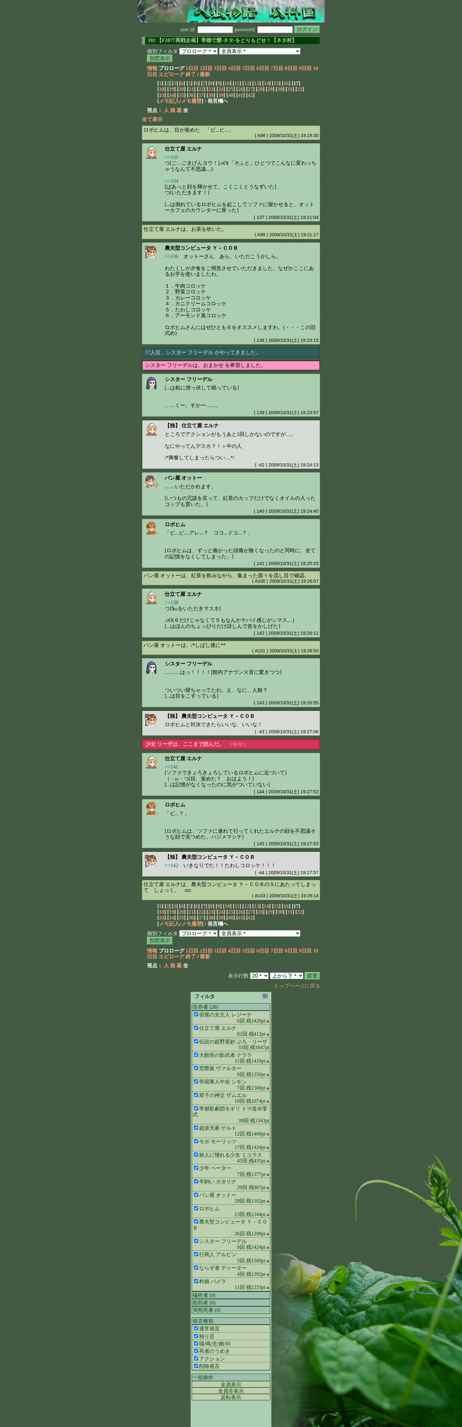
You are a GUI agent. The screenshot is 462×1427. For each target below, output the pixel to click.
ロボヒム (175, 524)
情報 (152, 68)
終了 (191, 74)
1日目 (192, 68)
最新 (205, 74)
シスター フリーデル (188, 379)
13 (256, 83)
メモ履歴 (191, 101)
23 (211, 89)
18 (161, 89)
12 (246, 83)
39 (220, 95)
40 (230, 95)
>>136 (171, 256)
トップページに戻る (297, 985)
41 (240, 95)
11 (237, 83)
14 (266, 83)
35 (181, 95)
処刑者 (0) (204, 1302)
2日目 (206, 68)
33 (161, 95)
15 (276, 83)
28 (260, 89)
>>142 (171, 865)
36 (191, 95)
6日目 (262, 68)
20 (181, 89)
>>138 (171, 602)
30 (279, 89)
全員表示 (231, 1384)
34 (171, 95)
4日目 (234, 68)
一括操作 (203, 1377)
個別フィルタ (162, 51)
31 (289, 89)
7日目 (277, 68)
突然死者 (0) (207, 1310)
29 (270, 89)
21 (191, 89)
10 (227, 83)
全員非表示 (231, 1391)
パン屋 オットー (183, 478)
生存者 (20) (205, 1007)
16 (286, 83)
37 (201, 95)
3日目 (220, 68)
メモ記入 (169, 101)
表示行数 (238, 976)
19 (171, 89)
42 (250, 95)
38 (211, 95)
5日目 (248, 68)
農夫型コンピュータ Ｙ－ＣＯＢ (201, 248)
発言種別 (203, 1321)
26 (240, 89)
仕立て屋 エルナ (183, 149)
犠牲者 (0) (204, 1295)
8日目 (291, 68)
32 (299, 89)
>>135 (171, 157)
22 (201, 89)
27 (250, 89)
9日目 (305, 68)
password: (264, 29)
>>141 (171, 767)
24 (220, 89)
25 (230, 89)
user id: (207, 29)
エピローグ (171, 74)
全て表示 (152, 119)
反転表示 (231, 1397)
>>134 (171, 181)
